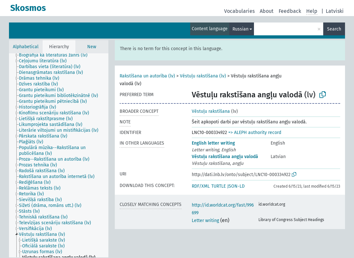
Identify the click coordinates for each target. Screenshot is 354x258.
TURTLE (218, 186)
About (267, 11)
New (91, 46)
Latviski (335, 11)
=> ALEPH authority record (254, 132)
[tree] (58, 155)
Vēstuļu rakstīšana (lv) (203, 76)
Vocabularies (239, 11)
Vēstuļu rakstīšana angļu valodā (225, 156)
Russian (240, 29)
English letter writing (213, 143)
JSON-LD (236, 186)
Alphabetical (25, 46)
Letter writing (205, 220)
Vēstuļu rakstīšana (211, 111)
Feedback (290, 11)
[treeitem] (56, 55)
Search (334, 29)
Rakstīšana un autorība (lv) (147, 76)
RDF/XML (201, 186)
